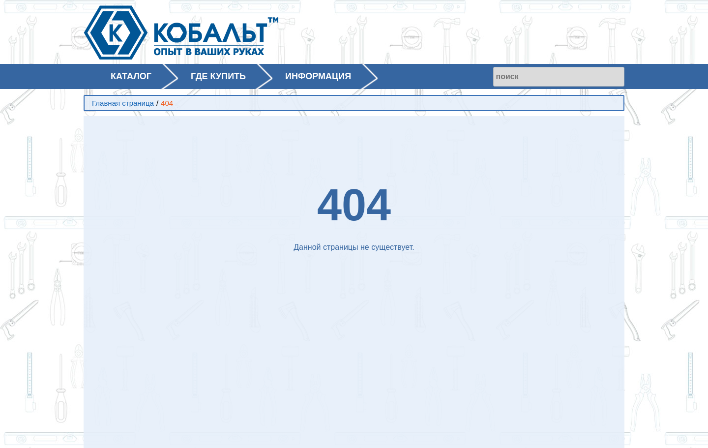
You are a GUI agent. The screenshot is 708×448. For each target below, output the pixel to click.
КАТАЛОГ (131, 76)
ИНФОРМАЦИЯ (318, 76)
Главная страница (123, 103)
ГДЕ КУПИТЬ (218, 76)
